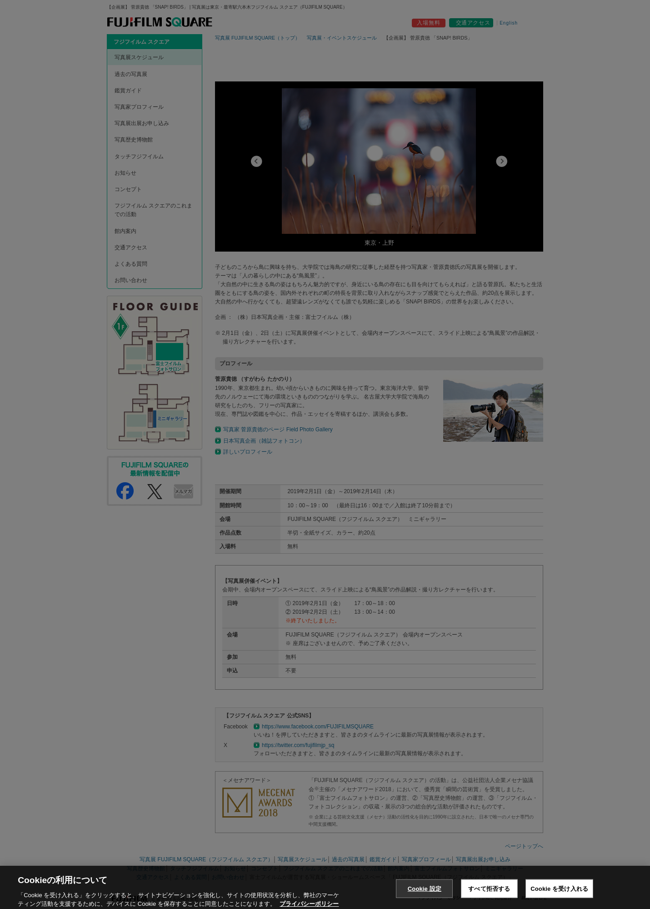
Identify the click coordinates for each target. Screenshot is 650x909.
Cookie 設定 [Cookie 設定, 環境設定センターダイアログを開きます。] (424, 897)
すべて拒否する (489, 897)
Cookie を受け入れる (559, 897)
